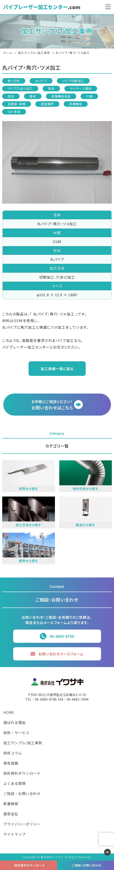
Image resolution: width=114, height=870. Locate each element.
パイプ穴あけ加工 (20, 88)
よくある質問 (14, 784)
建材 (32, 96)
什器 (89, 96)
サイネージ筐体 (81, 88)
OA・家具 (14, 111)
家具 (51, 88)
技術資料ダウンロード (22, 773)
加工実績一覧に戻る (57, 368)
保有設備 (10, 763)
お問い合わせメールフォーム (60, 653)
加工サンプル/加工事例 (22, 743)
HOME (8, 713)
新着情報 (10, 804)
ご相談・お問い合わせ (22, 794)
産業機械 (75, 104)
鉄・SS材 (14, 81)
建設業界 (47, 104)
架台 (11, 96)
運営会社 (10, 814)
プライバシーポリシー (22, 824)
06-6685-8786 (62, 636)
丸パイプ (41, 81)
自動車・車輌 (16, 104)
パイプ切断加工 (73, 81)
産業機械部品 (61, 96)
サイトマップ (14, 834)
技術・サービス (16, 733)
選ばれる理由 (14, 723)
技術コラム (12, 753)
